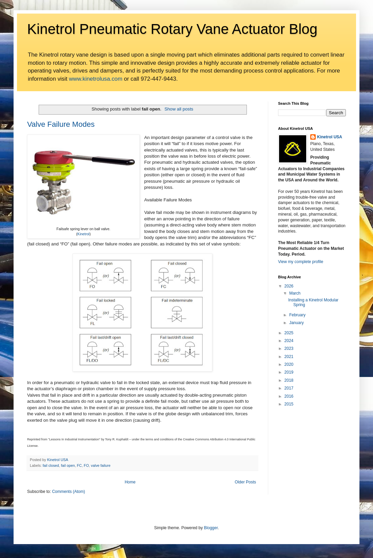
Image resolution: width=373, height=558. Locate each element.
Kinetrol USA (329, 137)
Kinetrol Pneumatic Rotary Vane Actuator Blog (172, 29)
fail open (68, 465)
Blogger (211, 527)
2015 (289, 404)
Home (130, 482)
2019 (289, 372)
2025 (289, 333)
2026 (289, 286)
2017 (289, 388)
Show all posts (178, 109)
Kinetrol (83, 234)
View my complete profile (300, 261)
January (296, 322)
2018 (289, 380)
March (294, 293)
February (297, 315)
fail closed (51, 465)
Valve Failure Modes (61, 124)
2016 (289, 396)
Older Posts (245, 482)
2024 (289, 340)
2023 (289, 348)
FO (86, 465)
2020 (289, 364)
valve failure (101, 465)
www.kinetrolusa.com (95, 79)
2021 (289, 356)
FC (79, 465)
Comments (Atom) (68, 491)
